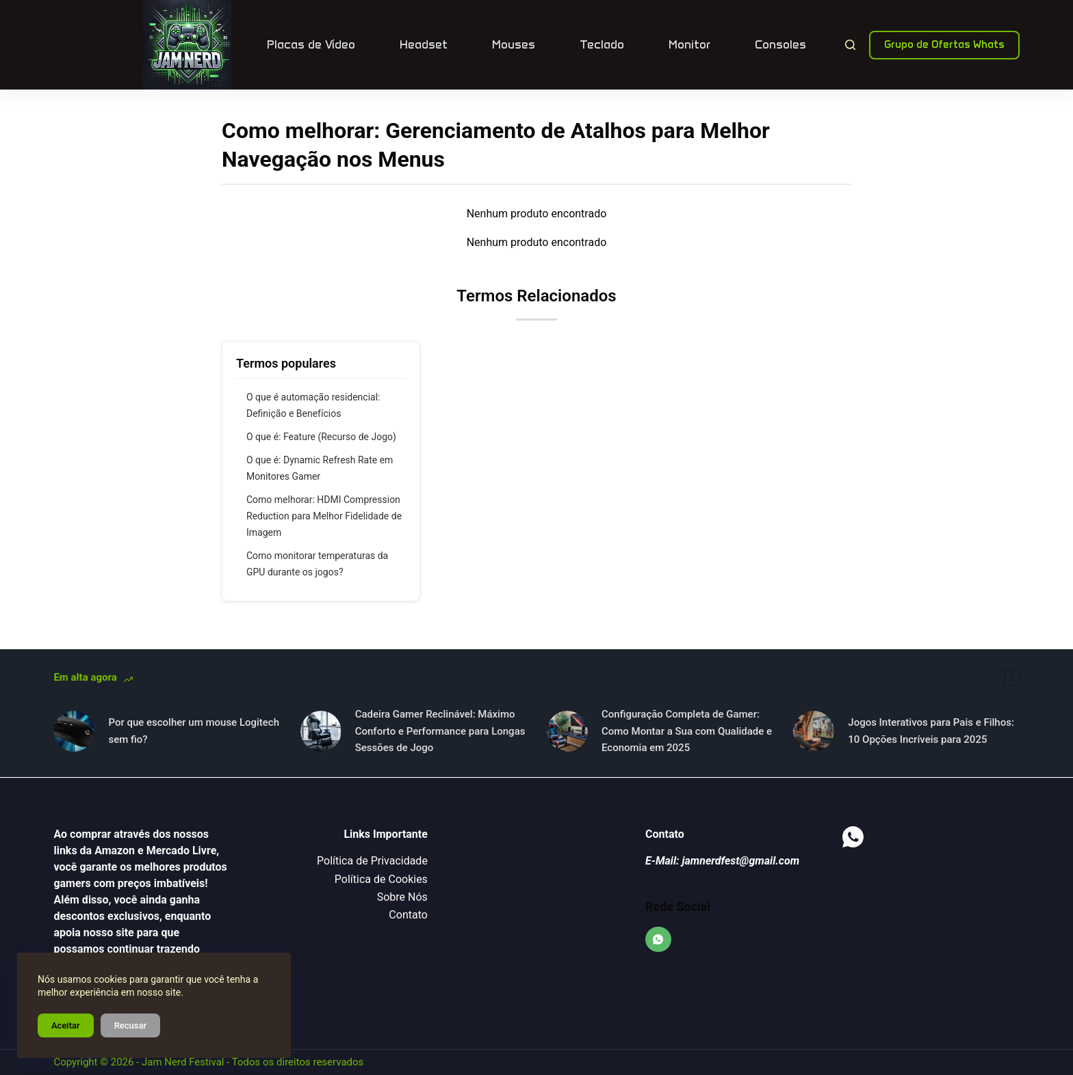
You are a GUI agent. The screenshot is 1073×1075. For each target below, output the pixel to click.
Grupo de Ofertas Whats (944, 44)
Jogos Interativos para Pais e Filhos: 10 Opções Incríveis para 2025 (931, 731)
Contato (408, 914)
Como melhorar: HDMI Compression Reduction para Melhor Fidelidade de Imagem (324, 516)
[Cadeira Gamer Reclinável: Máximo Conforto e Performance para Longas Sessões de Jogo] (320, 731)
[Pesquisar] (850, 45)
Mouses (513, 44)
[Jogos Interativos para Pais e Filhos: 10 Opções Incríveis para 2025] (813, 731)
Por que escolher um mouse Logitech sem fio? (193, 731)
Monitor (689, 44)
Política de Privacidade (372, 860)
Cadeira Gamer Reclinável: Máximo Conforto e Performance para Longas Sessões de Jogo (440, 731)
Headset (424, 44)
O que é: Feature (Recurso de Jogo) (321, 436)
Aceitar (65, 1025)
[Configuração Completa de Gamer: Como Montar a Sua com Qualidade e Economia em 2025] (567, 731)
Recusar (130, 1025)
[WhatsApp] (658, 940)
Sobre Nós (402, 896)
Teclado (602, 44)
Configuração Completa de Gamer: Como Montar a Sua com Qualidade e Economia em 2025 (687, 731)
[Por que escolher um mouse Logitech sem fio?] (73, 731)
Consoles (780, 44)
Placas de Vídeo (311, 44)
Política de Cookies (381, 879)
